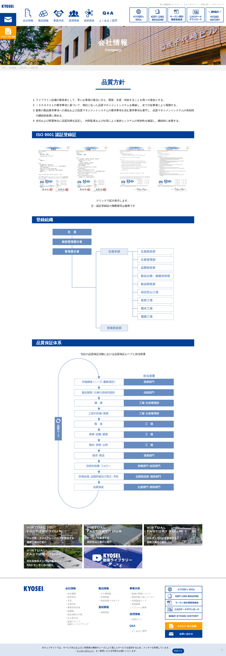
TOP (4, 68)
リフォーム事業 (139, 607)
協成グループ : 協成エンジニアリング (78, 622)
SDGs (138, 14)
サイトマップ (218, 4)
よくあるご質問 (108, 20)
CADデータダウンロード (196, 14)
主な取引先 (72, 618)
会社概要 (12, 68)
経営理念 (71, 597)
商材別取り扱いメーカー (143, 597)
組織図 (70, 611)
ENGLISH (204, 4)
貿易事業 (136, 604)
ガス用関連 (106, 593)
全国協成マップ (139, 600)
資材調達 (89, 20)
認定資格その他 (74, 614)
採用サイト (137, 619)
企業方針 (23, 68)
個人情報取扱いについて (170, 4)
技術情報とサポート (110, 600)
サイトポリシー (190, 4)
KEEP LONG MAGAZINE (157, 14)
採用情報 (74, 20)
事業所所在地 (73, 607)
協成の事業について (141, 593)
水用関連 (105, 597)
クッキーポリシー (85, 651)
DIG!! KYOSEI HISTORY (215, 14)
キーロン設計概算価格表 (176, 14)
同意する (178, 651)
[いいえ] (222, 649)
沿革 (69, 600)
